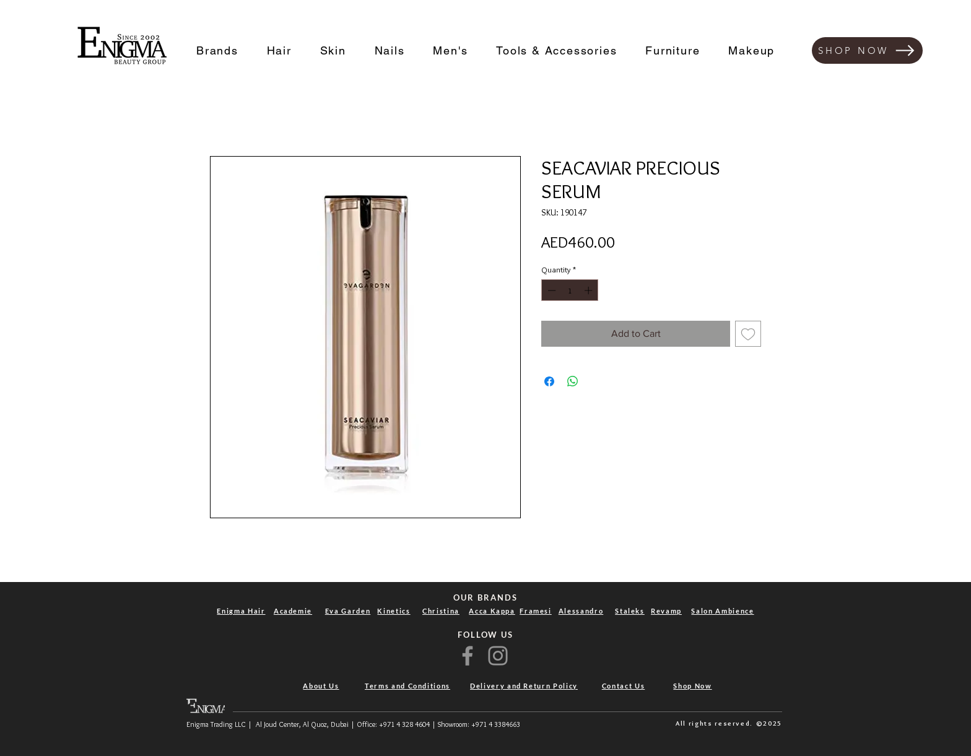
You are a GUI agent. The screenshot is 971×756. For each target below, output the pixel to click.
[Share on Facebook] (549, 381)
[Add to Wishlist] (748, 334)
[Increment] (589, 290)
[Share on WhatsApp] (572, 381)
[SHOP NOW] (867, 50)
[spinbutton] (570, 290)
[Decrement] (550, 290)
